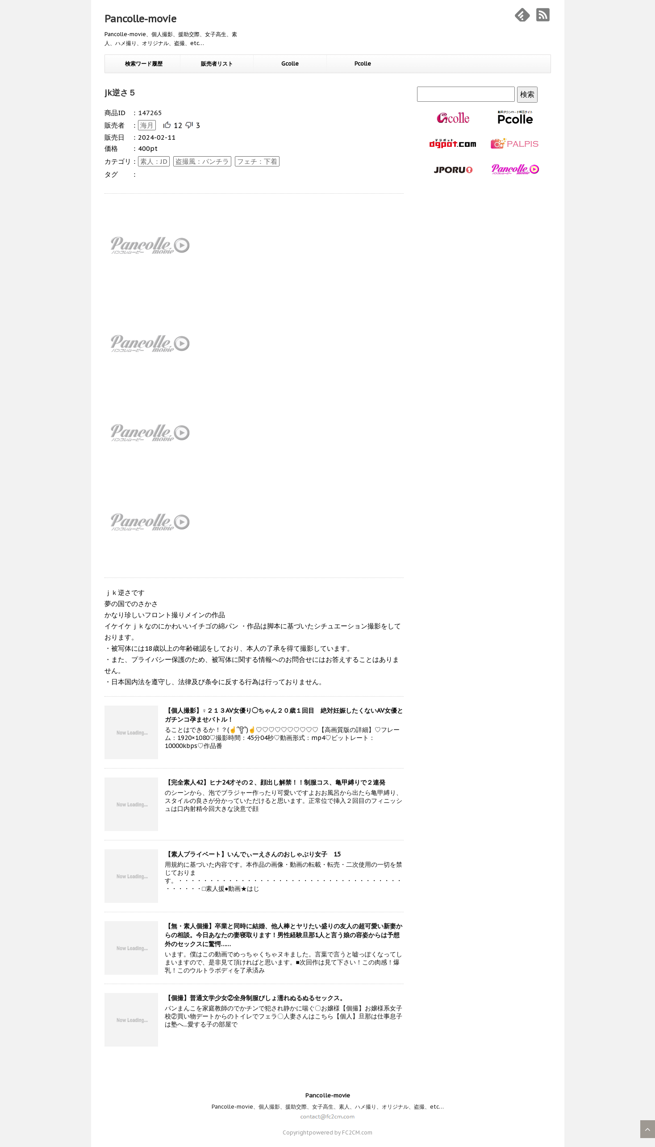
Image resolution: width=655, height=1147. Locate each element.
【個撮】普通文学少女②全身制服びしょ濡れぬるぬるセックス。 (255, 998)
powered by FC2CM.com (340, 1132)
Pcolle (363, 63)
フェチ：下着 (257, 161)
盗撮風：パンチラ (202, 161)
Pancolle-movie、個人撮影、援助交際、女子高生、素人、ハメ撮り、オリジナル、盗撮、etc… (328, 1106)
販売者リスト (217, 63)
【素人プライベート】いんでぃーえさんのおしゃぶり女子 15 (253, 854)
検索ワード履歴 (144, 63)
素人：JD (153, 161)
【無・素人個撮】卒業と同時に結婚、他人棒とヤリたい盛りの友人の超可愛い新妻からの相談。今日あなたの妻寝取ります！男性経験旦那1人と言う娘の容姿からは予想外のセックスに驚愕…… (283, 935)
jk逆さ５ (120, 92)
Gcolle (290, 63)
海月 (147, 125)
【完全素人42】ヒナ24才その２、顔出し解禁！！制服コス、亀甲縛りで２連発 (275, 782)
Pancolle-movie (140, 18)
